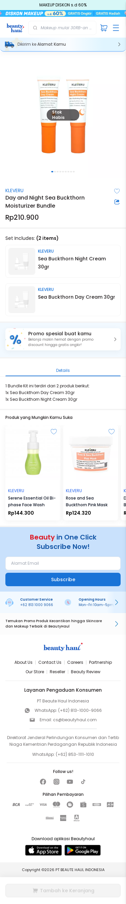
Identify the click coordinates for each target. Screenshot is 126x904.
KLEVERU (14, 190)
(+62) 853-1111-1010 (75, 754)
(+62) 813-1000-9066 (80, 710)
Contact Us (49, 662)
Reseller (57, 672)
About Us (23, 662)
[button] (63, 339)
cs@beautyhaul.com (75, 720)
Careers (75, 662)
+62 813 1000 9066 (36, 604)
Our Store (35, 672)
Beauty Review (85, 672)
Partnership (100, 662)
